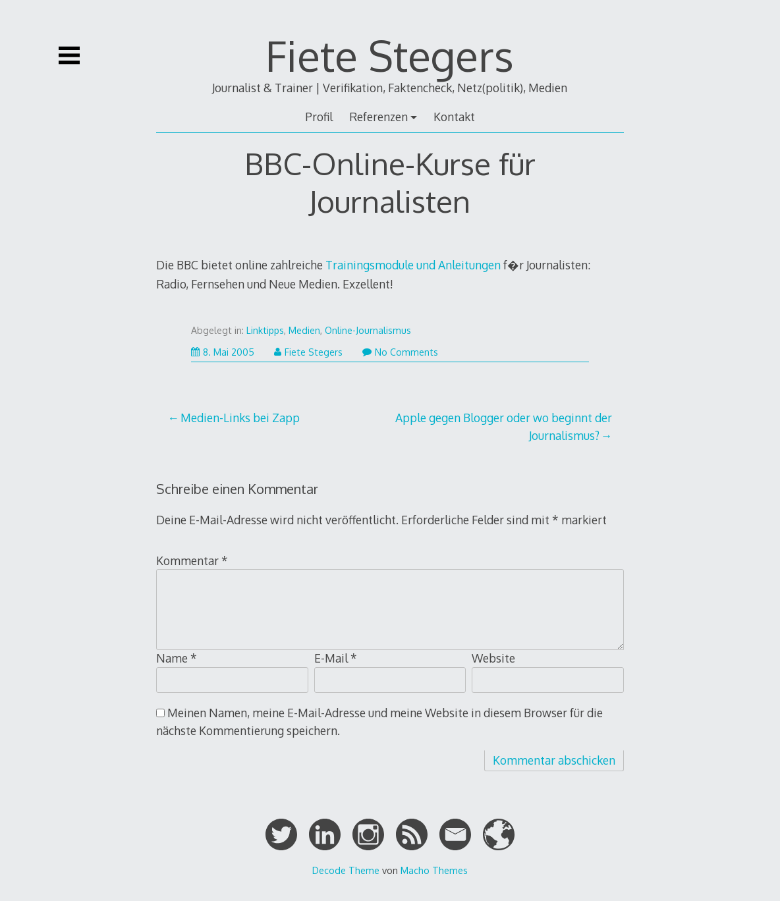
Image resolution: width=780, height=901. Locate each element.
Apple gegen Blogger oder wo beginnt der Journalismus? (503, 426)
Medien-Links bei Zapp (240, 417)
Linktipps (265, 330)
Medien (304, 330)
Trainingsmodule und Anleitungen (413, 265)
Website (493, 658)
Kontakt (454, 116)
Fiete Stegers (389, 55)
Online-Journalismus (368, 330)
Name (176, 658)
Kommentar (192, 560)
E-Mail (335, 658)
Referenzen (378, 116)
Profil (319, 116)
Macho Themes (434, 870)
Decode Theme (345, 870)
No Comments (400, 352)
